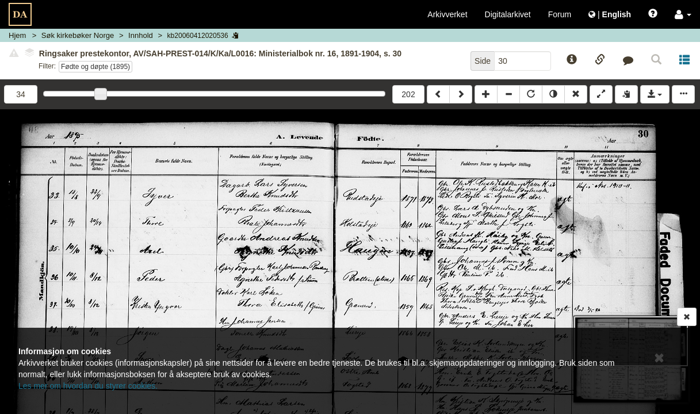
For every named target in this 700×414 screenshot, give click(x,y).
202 (408, 94)
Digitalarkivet (508, 14)
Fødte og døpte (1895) (95, 67)
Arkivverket (447, 14)
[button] (683, 14)
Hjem (17, 35)
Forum (559, 14)
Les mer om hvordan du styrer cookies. (88, 385)
